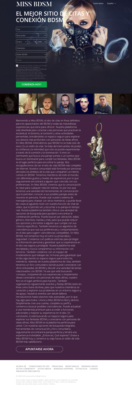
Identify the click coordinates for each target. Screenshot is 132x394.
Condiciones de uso (39, 366)
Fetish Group (44, 368)
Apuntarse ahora (39, 349)
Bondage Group (89, 366)
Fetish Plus (81, 368)
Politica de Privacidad (30, 69)
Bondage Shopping (63, 368)
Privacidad (57, 366)
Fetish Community (25, 368)
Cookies (94, 368)
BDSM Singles (72, 366)
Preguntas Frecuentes (28, 371)
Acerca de (21, 366)
